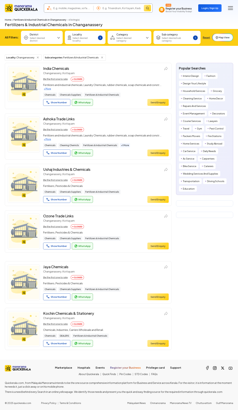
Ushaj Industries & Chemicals (66, 169)
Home (8, 19)
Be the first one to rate (55, 79)
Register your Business (125, 367)
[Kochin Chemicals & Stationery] (24, 329)
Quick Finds (109, 374)
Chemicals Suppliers (70, 94)
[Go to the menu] (230, 8)
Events (100, 367)
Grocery (217, 91)
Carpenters (208, 158)
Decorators (218, 113)
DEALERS (64, 335)
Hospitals (84, 367)
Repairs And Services (194, 106)
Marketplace (63, 367)
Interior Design (191, 75)
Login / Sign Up (209, 8)
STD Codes (141, 374)
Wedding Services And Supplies (200, 173)
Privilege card (155, 367)
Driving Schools (215, 181)
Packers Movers (191, 136)
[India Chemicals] (24, 84)
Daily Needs (209, 151)
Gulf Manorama (224, 403)
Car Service (189, 151)
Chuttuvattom (204, 403)
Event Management (194, 113)
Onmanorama (158, 403)
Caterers (208, 166)
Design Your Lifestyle (194, 83)
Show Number (57, 102)
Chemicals (50, 94)
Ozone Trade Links (58, 216)
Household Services (194, 91)
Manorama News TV (180, 403)
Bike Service (189, 166)
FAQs (154, 374)
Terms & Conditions (70, 403)
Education (189, 188)
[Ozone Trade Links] (24, 231)
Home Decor (216, 98)
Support (175, 367)
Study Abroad (214, 143)
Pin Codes (125, 374)
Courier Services (192, 121)
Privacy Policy (48, 403)
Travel (186, 128)
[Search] (147, 8)
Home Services (191, 143)
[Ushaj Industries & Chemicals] (24, 185)
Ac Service (188, 158)
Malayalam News (136, 403)
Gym (199, 128)
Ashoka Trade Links (59, 119)
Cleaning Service (192, 98)
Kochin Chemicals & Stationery (68, 313)
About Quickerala (89, 374)
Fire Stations (215, 136)
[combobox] (72, 8)
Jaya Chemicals (55, 266)
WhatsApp (82, 102)
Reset (206, 37)
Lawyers (213, 121)
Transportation (191, 181)
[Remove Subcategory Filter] (102, 57)
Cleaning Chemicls (69, 145)
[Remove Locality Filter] (37, 57)
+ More (47, 88)
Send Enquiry (158, 102)
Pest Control (216, 128)
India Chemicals (56, 68)
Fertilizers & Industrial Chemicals (102, 94)
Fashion (210, 75)
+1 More (125, 145)
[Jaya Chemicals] (24, 282)
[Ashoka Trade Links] (24, 134)
